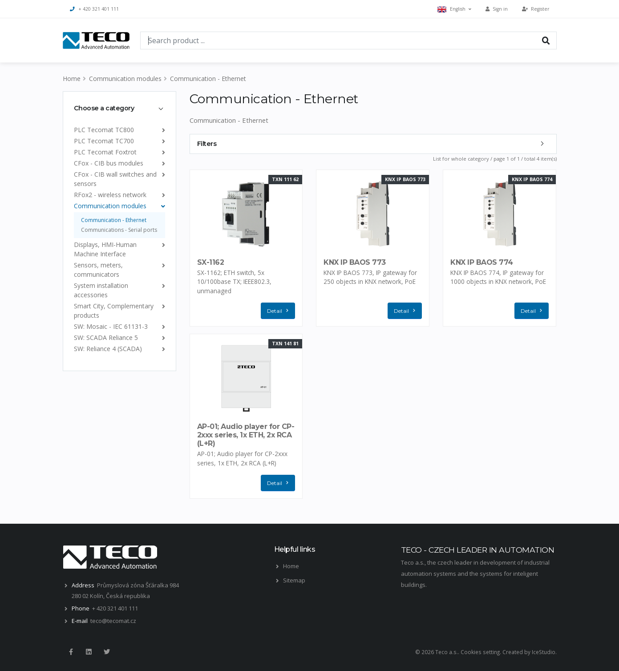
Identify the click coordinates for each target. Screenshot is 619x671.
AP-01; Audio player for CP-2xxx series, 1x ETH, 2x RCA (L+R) (246, 435)
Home (72, 78)
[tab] (119, 108)
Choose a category (104, 108)
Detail (280, 310)
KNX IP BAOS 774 (481, 262)
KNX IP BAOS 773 (355, 262)
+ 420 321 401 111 (94, 9)
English (454, 9)
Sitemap (294, 580)
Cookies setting (480, 651)
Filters (207, 144)
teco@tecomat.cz (113, 621)
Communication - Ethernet (208, 78)
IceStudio (543, 651)
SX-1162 (210, 262)
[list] (161, 129)
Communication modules (125, 78)
